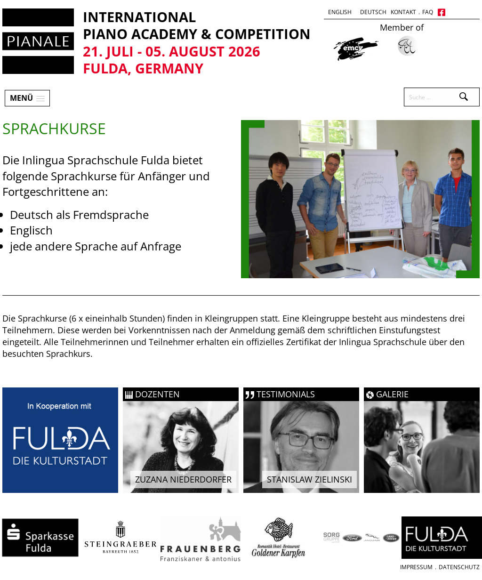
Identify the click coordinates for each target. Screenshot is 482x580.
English (340, 12)
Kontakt (403, 12)
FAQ (427, 12)
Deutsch (373, 12)
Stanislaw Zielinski (309, 479)
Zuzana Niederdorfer (183, 479)
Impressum (416, 567)
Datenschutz (459, 567)
